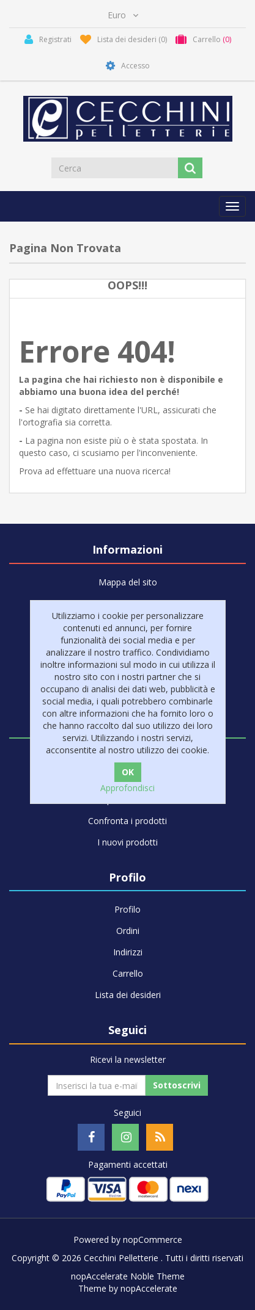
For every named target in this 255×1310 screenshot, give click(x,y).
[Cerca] (115, 167)
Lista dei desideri (128, 995)
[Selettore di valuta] (123, 15)
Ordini (127, 930)
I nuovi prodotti (127, 842)
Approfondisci (127, 788)
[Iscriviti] (97, 1085)
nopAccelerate (148, 1288)
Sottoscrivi (177, 1085)
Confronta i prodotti (127, 821)
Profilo (127, 909)
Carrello (128, 973)
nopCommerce (152, 1239)
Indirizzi (127, 952)
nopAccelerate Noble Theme (128, 1276)
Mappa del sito (127, 582)
